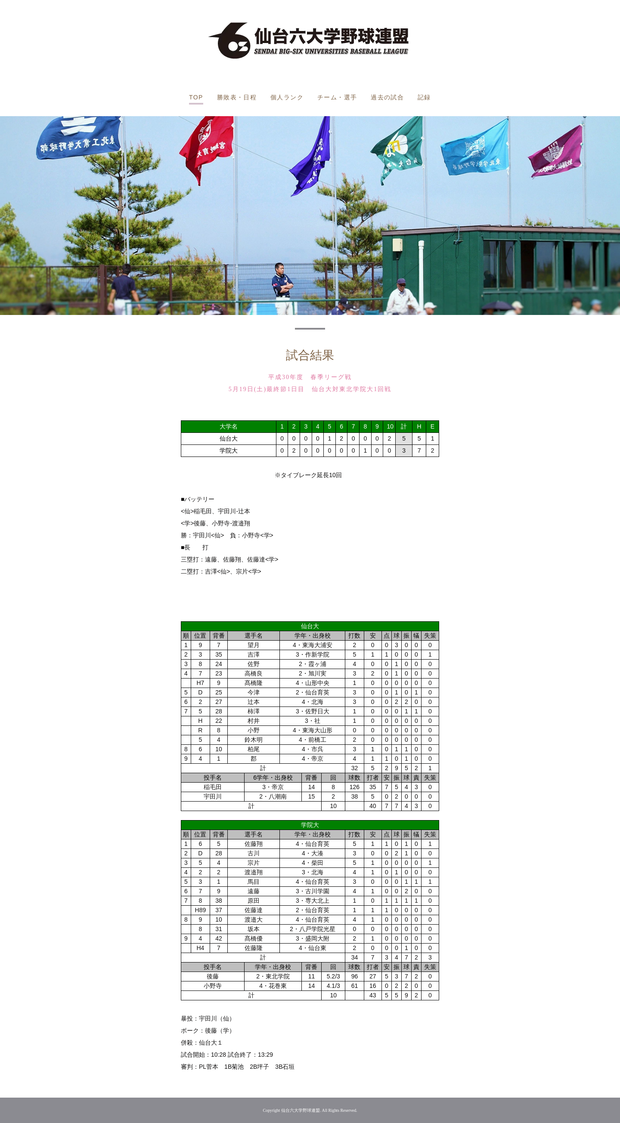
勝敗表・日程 (237, 97)
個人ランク (287, 97)
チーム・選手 (337, 97)
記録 (424, 97)
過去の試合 (387, 97)
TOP (196, 97)
